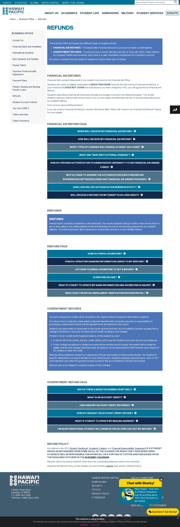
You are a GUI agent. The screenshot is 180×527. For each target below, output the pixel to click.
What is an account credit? (104, 397)
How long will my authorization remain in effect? (105, 187)
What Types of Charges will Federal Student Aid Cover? (105, 147)
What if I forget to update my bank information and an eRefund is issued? (105, 285)
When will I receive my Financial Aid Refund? (105, 131)
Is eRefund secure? (105, 277)
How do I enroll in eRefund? (105, 253)
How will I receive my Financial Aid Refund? (105, 139)
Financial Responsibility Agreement (128, 448)
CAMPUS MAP (99, 482)
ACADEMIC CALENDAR (97, 457)
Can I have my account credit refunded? (105, 405)
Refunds (42, 19)
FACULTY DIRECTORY (142, 478)
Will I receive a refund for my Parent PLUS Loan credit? (104, 195)
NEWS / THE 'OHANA (73, 2)
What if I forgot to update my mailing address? (105, 421)
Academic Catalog (98, 448)
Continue (84, 525)
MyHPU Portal (50, 2)
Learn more (95, 525)
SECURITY (97, 485)
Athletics (21, 2)
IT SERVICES (98, 497)
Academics (69, 13)
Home (13, 19)
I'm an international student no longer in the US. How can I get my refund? (105, 429)
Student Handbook (79, 448)
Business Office (26, 19)
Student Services (149, 13)
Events (7, 2)
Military (127, 13)
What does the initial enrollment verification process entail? (105, 293)
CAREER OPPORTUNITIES (105, 478)
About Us (51, 13)
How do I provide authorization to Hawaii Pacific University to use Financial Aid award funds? (105, 164)
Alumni (34, 2)
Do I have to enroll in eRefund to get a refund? (105, 269)
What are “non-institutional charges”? (104, 155)
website (109, 466)
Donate (172, 13)
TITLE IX (96, 489)
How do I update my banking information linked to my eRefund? (105, 261)
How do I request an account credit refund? (105, 413)
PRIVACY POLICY (100, 493)
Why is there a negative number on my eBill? (104, 389)
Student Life (89, 13)
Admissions (110, 13)
